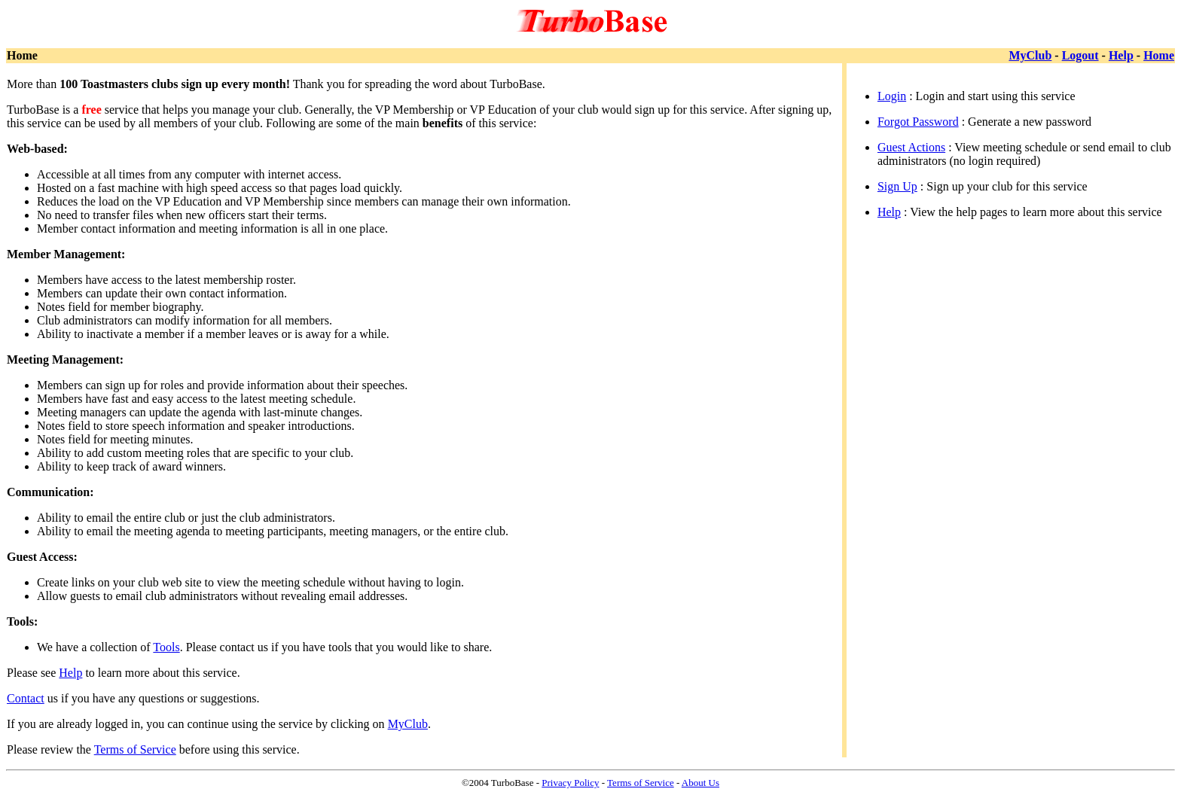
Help (1121, 55)
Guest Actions (911, 147)
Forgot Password (918, 121)
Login (891, 96)
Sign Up (897, 186)
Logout (1080, 55)
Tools (166, 647)
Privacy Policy (570, 782)
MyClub (1030, 55)
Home (1158, 55)
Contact (25, 698)
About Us (700, 782)
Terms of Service (135, 749)
